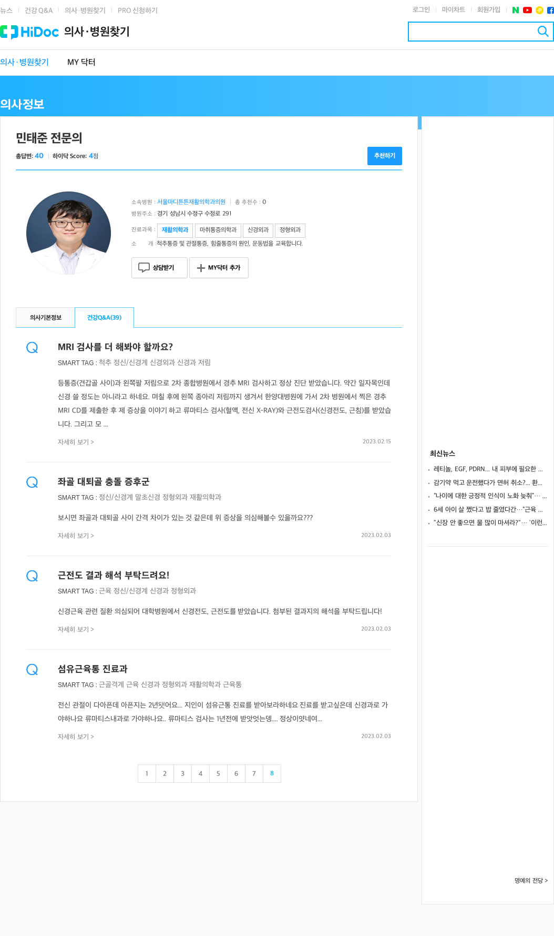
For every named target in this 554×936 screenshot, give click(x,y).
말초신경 (147, 497)
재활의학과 (205, 497)
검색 (543, 31)
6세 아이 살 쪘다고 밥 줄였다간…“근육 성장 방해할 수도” (491, 510)
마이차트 (453, 10)
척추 (105, 362)
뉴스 (6, 10)
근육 (105, 591)
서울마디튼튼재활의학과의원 (191, 202)
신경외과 (162, 362)
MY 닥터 (81, 63)
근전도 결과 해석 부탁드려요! (113, 575)
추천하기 (384, 156)
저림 (204, 362)
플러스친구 (539, 10)
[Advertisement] (487, 274)
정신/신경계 (131, 362)
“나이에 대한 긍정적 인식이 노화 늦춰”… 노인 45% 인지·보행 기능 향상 (491, 496)
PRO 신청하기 (138, 10)
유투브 (527, 10)
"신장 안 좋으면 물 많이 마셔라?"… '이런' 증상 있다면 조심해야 (491, 523)
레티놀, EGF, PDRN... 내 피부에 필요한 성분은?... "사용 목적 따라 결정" (491, 469)
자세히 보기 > (76, 442)
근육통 (232, 684)
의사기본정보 (45, 318)
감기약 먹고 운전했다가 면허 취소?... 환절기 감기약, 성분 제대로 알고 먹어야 (491, 483)
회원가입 (488, 10)
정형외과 (175, 497)
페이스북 (550, 10)
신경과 (186, 362)
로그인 (421, 10)
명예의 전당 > (531, 881)
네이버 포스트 (515, 10)
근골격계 (111, 684)
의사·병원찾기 (85, 10)
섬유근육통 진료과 (93, 669)
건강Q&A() (104, 318)
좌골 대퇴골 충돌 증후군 (104, 482)
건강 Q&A (39, 10)
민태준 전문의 (49, 138)
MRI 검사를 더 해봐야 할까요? (115, 347)
